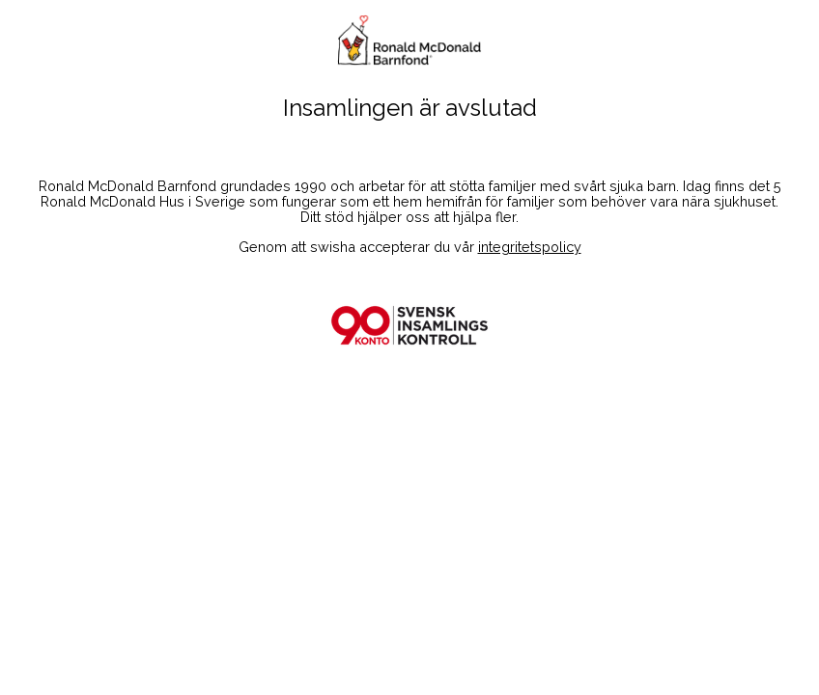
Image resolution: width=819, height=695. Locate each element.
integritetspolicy (529, 246)
